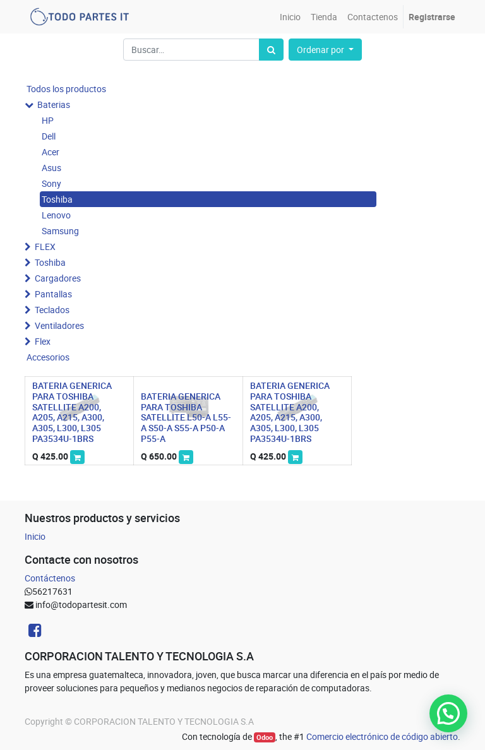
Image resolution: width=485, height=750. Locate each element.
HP (48, 120)
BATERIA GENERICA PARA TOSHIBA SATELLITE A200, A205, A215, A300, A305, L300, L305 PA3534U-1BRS (72, 411)
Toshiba (57, 199)
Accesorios (48, 357)
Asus (51, 168)
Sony (51, 183)
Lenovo (56, 215)
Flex (43, 341)
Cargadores (58, 278)
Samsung (60, 231)
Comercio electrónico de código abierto (382, 736)
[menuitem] (290, 16)
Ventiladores (59, 325)
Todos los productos (66, 89)
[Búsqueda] (271, 50)
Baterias (53, 104)
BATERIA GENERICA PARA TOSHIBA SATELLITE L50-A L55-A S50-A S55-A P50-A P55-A (186, 417)
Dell (49, 136)
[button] (325, 50)
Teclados (52, 310)
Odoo (264, 737)
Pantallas (53, 294)
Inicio (35, 536)
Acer (50, 152)
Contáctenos (50, 578)
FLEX (45, 247)
